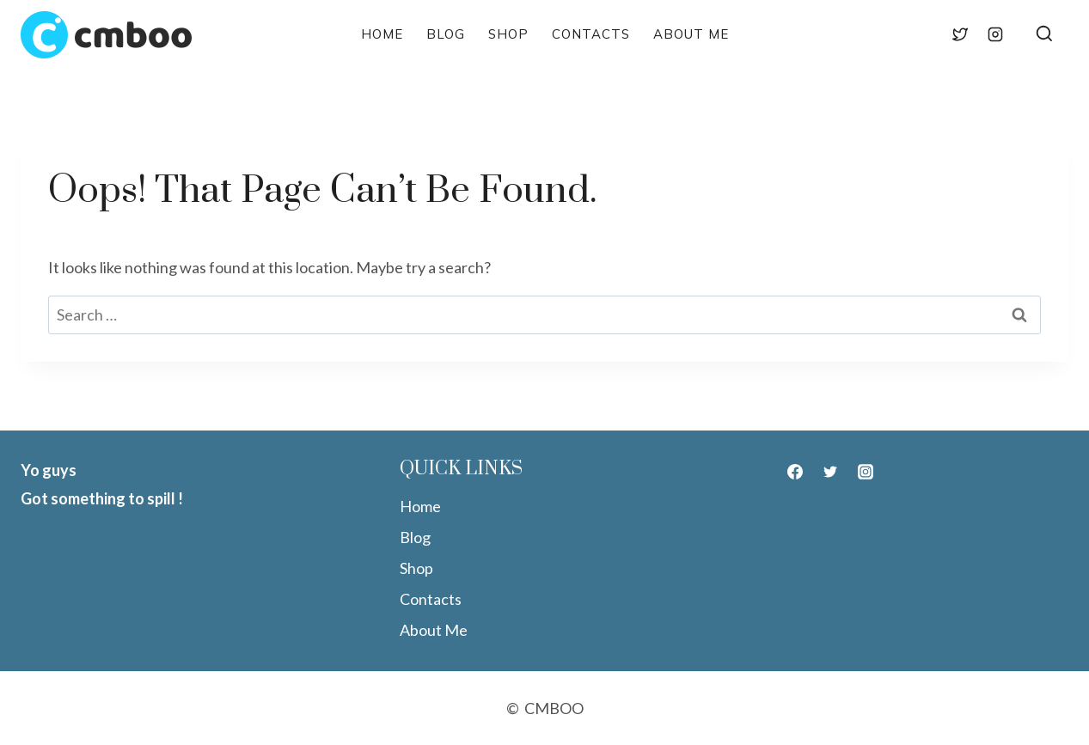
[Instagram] (995, 34)
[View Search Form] (1044, 35)
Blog (445, 34)
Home (382, 34)
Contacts (591, 34)
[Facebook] (924, 34)
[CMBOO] (106, 34)
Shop (508, 34)
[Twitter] (960, 34)
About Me (691, 34)
